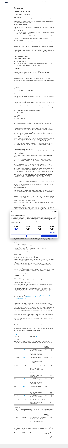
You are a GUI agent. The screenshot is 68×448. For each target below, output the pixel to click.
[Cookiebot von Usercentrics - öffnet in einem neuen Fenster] (52, 211)
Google (23, 349)
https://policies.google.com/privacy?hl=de (33, 296)
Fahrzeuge (51, 1)
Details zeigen (52, 232)
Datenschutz (62, 446)
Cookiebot (38, 336)
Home (40, 1)
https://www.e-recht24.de (21, 298)
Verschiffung (45, 1)
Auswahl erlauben (34, 235)
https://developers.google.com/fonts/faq (43, 295)
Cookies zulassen (49, 235)
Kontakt (61, 1)
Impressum (56, 446)
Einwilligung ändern (17, 334)
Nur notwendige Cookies (18, 235)
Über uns (56, 1)
